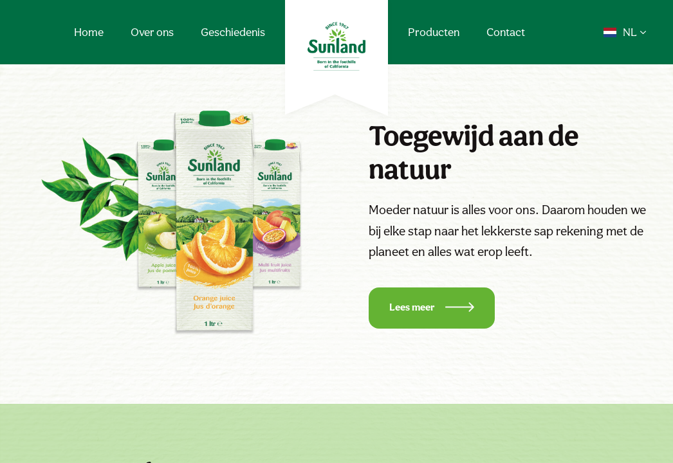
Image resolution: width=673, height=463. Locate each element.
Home (89, 32)
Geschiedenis (233, 32)
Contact (505, 32)
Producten (433, 32)
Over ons (152, 32)
